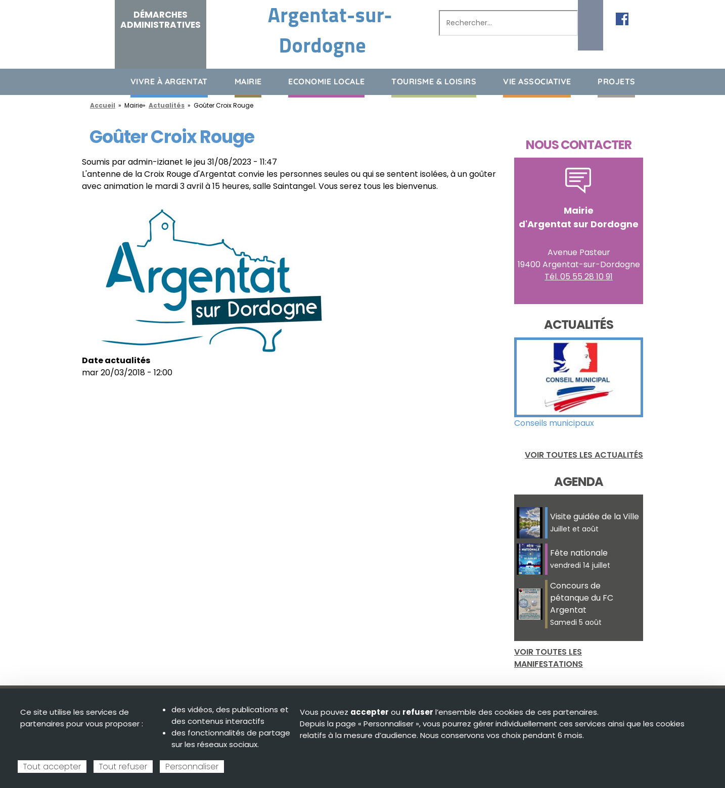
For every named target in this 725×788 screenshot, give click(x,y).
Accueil (90, 81)
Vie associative (537, 81)
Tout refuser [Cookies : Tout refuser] (123, 766)
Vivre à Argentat (169, 81)
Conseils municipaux (554, 423)
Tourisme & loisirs (433, 81)
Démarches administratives (160, 20)
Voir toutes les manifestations (548, 658)
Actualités (167, 105)
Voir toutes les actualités (584, 455)
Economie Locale (326, 81)
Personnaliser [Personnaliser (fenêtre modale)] (191, 766)
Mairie (248, 81)
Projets (617, 81)
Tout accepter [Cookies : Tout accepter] (52, 766)
